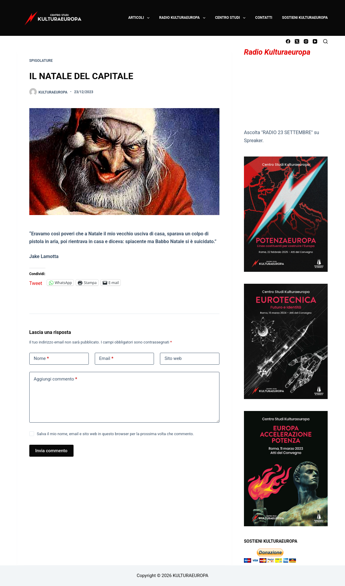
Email (106, 358)
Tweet (35, 282)
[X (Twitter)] (297, 41)
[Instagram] (306, 41)
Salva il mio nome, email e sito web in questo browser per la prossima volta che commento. (115, 434)
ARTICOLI (139, 18)
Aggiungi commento (55, 379)
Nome (41, 358)
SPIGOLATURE (41, 61)
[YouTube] (315, 41)
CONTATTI (263, 18)
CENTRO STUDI (230, 18)
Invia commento (51, 450)
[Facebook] (288, 41)
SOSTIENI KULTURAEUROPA (305, 18)
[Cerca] (325, 41)
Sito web (172, 358)
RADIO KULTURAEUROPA (182, 18)
